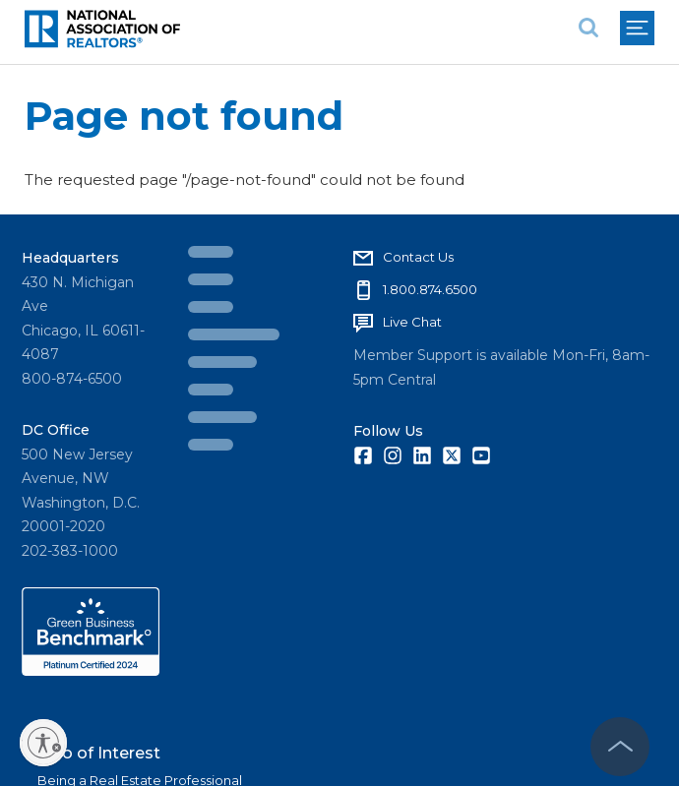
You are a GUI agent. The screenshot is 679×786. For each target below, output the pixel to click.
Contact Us (418, 257)
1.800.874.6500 (430, 289)
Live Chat (412, 322)
